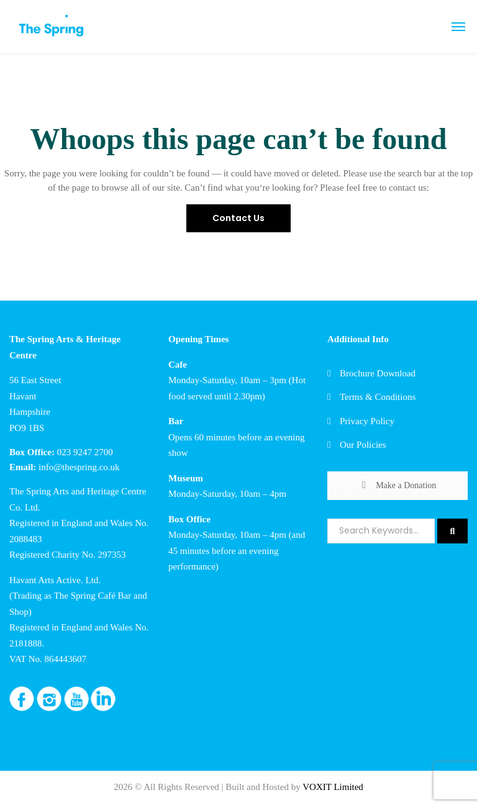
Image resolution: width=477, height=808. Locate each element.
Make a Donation (398, 485)
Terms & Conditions (378, 397)
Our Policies (363, 445)
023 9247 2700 (85, 452)
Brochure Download (378, 373)
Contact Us (238, 218)
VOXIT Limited (332, 787)
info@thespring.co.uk (79, 467)
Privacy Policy (367, 421)
